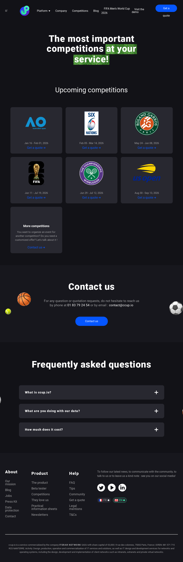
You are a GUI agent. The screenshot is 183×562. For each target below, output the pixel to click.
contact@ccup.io (121, 305)
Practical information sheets (44, 507)
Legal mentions (75, 507)
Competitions (80, 10)
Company (61, 10)
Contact (10, 516)
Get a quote (166, 9)
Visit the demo (138, 11)
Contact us (36, 247)
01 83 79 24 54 (78, 305)
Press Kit (11, 501)
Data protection (12, 509)
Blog (96, 10)
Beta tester (38, 488)
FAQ (72, 482)
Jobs (8, 496)
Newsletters (39, 514)
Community (77, 494)
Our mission (10, 482)
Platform (43, 10)
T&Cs (73, 514)
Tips (72, 488)
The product (39, 482)
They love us (40, 500)
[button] (91, 392)
